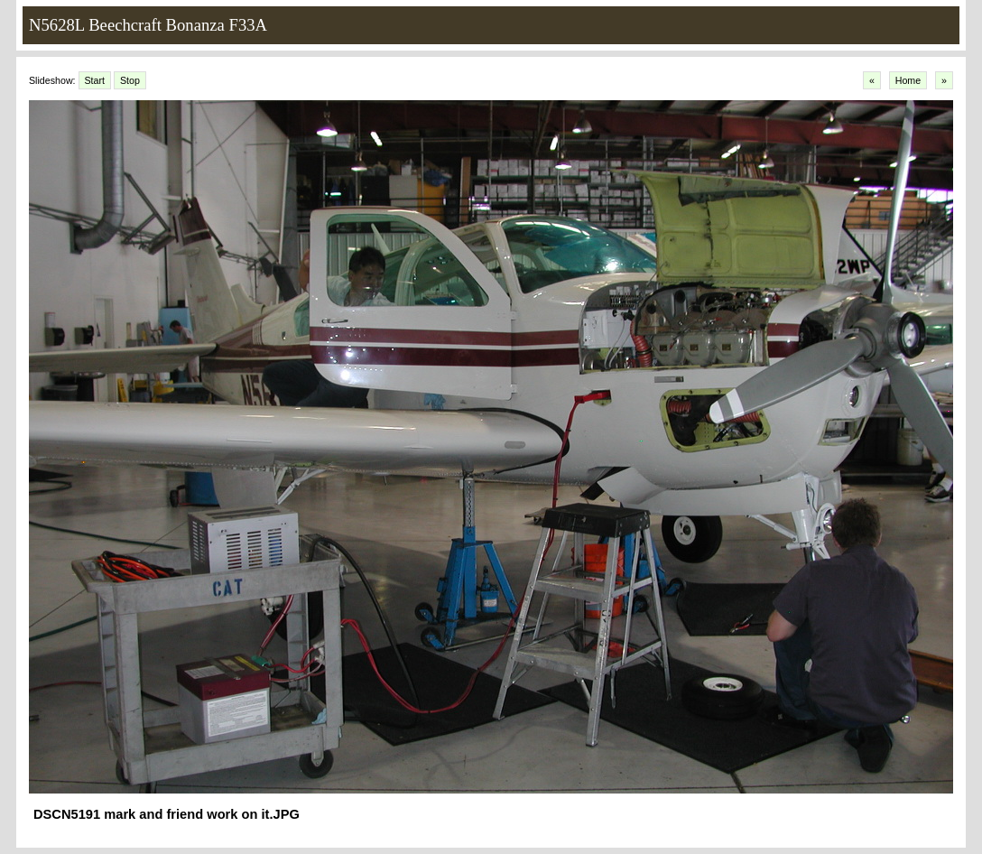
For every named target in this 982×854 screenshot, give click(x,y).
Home (908, 80)
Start (95, 80)
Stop (130, 80)
